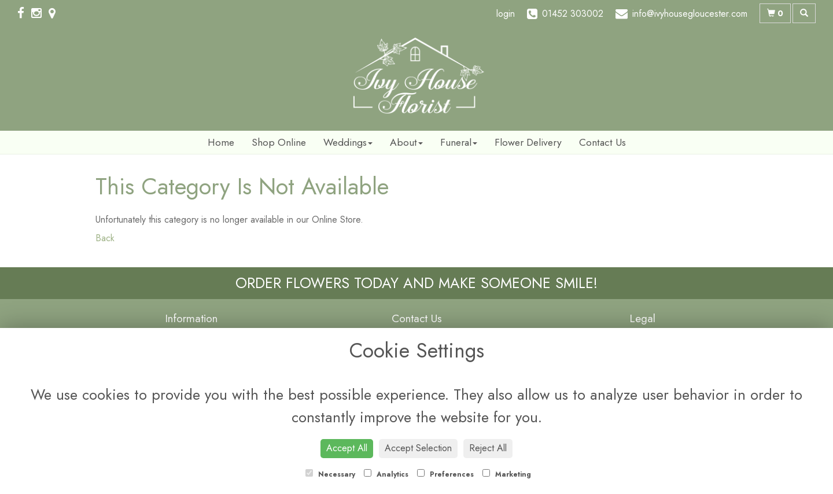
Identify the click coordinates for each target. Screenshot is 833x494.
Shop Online (279, 142)
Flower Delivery (528, 142)
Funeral (458, 142)
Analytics (386, 474)
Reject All (488, 448)
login (505, 13)
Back (105, 238)
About (406, 142)
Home (221, 142)
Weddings (348, 142)
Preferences (445, 474)
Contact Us (602, 142)
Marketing (506, 474)
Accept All (346, 448)
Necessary (330, 474)
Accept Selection (418, 448)
